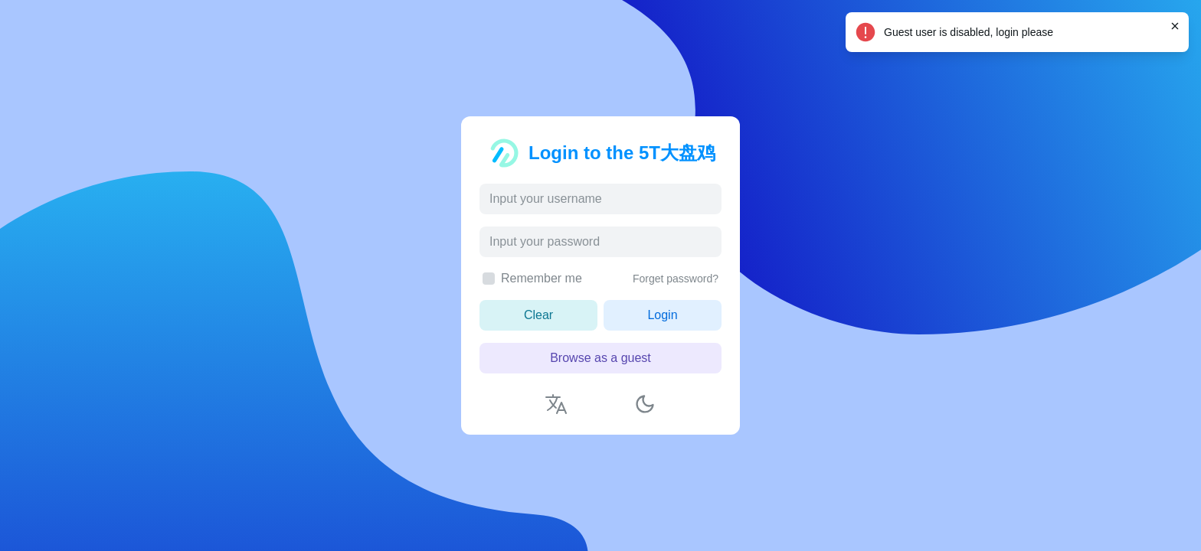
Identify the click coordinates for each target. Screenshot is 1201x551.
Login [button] (662, 314)
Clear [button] (538, 314)
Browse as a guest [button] (600, 357)
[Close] (1175, 26)
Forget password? (675, 278)
